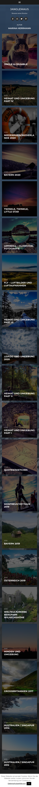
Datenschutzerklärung (17, 784)
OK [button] (29, 783)
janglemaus (19, 9)
